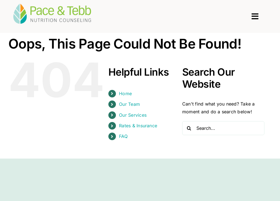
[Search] (189, 128)
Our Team (129, 104)
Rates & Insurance (138, 125)
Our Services (133, 115)
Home (125, 93)
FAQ (123, 136)
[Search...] (223, 128)
